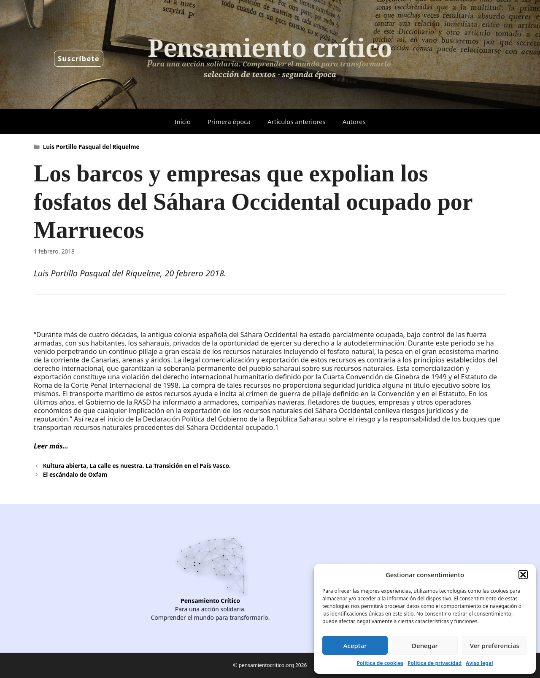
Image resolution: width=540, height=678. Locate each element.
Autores (354, 121)
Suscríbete (79, 58)
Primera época (229, 121)
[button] (523, 574)
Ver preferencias (494, 645)
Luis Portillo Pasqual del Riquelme (91, 147)
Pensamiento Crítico (210, 601)
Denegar (425, 645)
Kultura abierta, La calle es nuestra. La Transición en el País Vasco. (137, 466)
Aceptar (355, 645)
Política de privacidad (435, 663)
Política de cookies (379, 663)
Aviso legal (479, 663)
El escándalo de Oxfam (75, 474)
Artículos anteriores (296, 121)
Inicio (182, 121)
